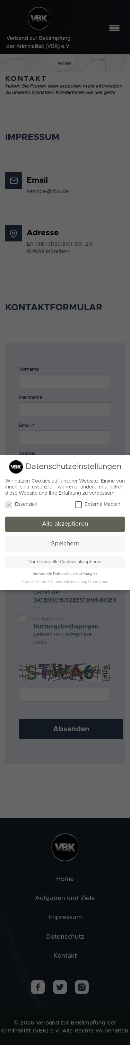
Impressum (99, 582)
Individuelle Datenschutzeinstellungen (65, 574)
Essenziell (21, 504)
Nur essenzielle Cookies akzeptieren (65, 562)
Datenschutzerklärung (68, 582)
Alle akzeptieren (65, 524)
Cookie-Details (34, 582)
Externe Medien (97, 504)
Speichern (65, 544)
